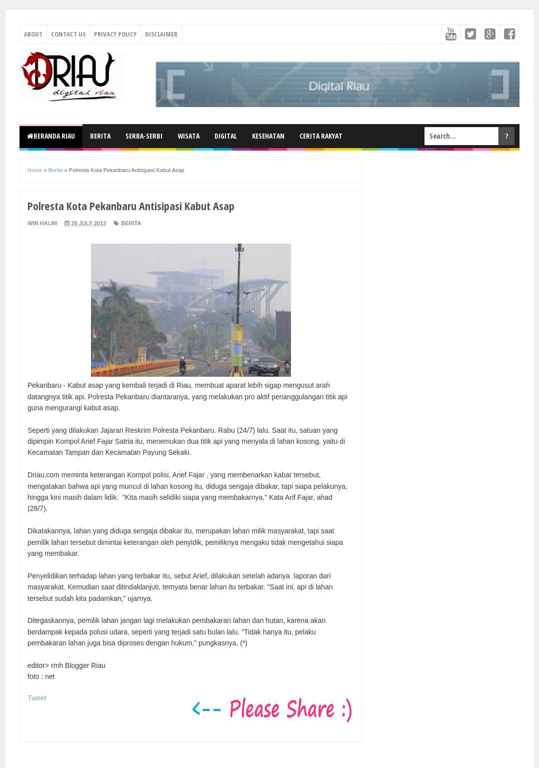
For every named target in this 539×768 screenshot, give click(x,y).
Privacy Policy (115, 34)
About (33, 34)
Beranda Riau (51, 136)
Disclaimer (161, 34)
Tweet (37, 698)
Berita (100, 136)
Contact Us (68, 34)
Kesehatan (268, 136)
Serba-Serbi (144, 136)
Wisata (189, 136)
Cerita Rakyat (321, 136)
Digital (225, 136)
